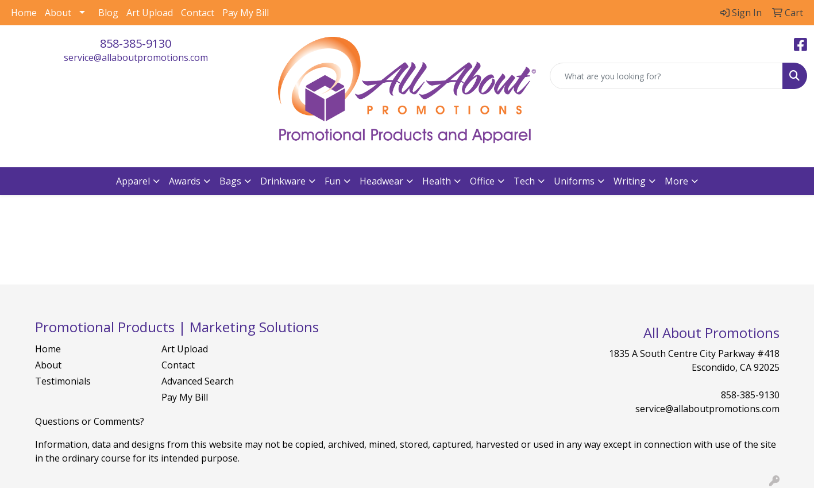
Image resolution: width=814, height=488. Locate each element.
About (58, 12)
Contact (197, 12)
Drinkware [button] (283, 181)
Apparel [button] (133, 181)
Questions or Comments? (89, 421)
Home (24, 12)
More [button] (676, 181)
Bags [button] (230, 181)
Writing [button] (630, 181)
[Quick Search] (666, 76)
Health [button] (436, 181)
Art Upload (149, 12)
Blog (108, 12)
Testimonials (63, 381)
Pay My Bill (245, 12)
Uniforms (574, 181)
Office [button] (482, 181)
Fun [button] (333, 181)
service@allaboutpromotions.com (136, 57)
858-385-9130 (135, 43)
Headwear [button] (381, 181)
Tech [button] (524, 181)
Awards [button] (184, 181)
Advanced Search (197, 381)
